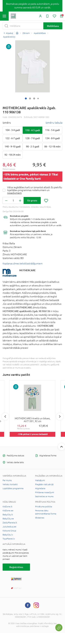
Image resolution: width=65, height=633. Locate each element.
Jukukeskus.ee (9, 526)
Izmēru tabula (54, 122)
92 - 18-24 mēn (13, 154)
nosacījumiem (14, 193)
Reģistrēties (16, 567)
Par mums (7, 480)
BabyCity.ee (8, 518)
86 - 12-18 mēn (52, 146)
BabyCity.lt (8, 514)
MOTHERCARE (27, 270)
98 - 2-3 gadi (32, 146)
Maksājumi (40, 480)
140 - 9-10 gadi (13, 146)
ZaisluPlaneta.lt (10, 522)
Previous (5, 416)
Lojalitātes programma (13, 488)
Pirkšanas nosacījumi (44, 492)
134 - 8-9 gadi (52, 138)
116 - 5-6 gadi (52, 130)
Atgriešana (40, 488)
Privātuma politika (43, 506)
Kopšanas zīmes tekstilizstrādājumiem (22, 263)
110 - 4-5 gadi (32, 130)
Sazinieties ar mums (44, 496)
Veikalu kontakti (10, 484)
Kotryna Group (9, 530)
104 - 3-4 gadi (12, 130)
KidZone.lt (7, 506)
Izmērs (7, 122)
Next (59, 416)
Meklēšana (53, 25)
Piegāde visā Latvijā (44, 484)
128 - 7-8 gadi (32, 138)
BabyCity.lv (8, 534)
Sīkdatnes (39, 518)
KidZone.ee (8, 510)
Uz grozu (32, 200)
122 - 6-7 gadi (12, 138)
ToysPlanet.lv (9, 538)
